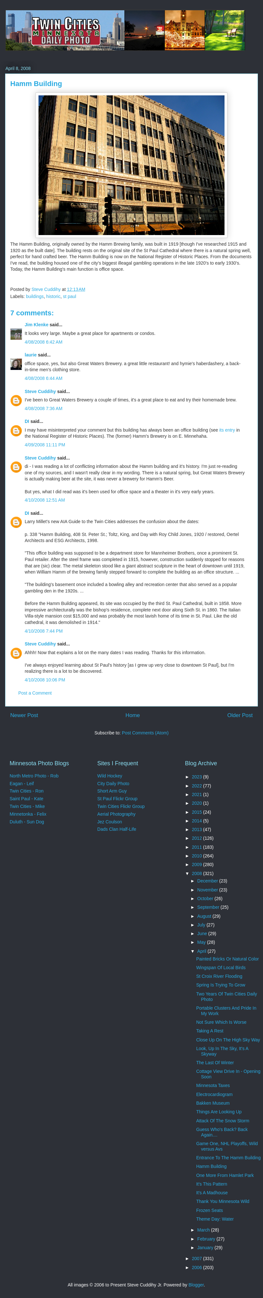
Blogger (196, 1284)
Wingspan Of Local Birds (221, 967)
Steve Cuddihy (40, 391)
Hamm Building (211, 1166)
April (202, 951)
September (208, 907)
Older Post (240, 715)
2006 (197, 1267)
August (204, 916)
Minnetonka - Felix (28, 814)
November (208, 889)
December (208, 880)
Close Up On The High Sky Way (228, 1039)
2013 (197, 829)
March (204, 1229)
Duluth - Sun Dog (27, 821)
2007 (197, 1258)
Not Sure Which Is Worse (221, 1022)
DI (27, 421)
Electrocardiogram (214, 1094)
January (206, 1247)
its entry (227, 430)
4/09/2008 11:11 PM (45, 444)
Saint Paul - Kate (26, 798)
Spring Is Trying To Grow (220, 984)
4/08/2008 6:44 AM (44, 378)
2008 (197, 873)
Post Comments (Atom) (145, 732)
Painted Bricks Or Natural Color (227, 958)
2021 (197, 794)
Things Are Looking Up (219, 1111)
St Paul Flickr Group (117, 798)
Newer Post (24, 715)
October (206, 898)
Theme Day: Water (215, 1219)
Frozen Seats (209, 1210)
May (202, 942)
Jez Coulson (109, 821)
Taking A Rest (210, 1030)
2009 (197, 864)
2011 (197, 847)
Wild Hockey (109, 775)
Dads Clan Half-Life (116, 829)
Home (132, 715)
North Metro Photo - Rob (34, 775)
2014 (197, 820)
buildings (35, 296)
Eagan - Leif (22, 783)
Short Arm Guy (112, 791)
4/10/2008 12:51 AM (45, 500)
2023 (197, 776)
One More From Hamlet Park (225, 1175)
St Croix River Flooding (219, 976)
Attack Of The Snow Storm (222, 1120)
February (206, 1238)
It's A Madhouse (212, 1192)
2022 (197, 785)
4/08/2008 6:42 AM (44, 342)
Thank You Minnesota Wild (223, 1201)
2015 (197, 812)
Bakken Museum (213, 1103)
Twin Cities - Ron (27, 791)
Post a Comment (35, 693)
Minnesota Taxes (213, 1085)
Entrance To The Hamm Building (228, 1157)
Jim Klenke (36, 324)
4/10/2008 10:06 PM (45, 679)
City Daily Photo (113, 783)
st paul (69, 296)
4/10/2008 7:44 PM (44, 631)
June (202, 933)
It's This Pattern (211, 1184)
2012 (197, 838)
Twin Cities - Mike (27, 806)
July (202, 924)
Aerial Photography (116, 814)
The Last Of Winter (215, 1062)
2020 (197, 803)
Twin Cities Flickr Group (121, 806)
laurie (31, 354)
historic (53, 296)
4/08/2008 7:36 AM (44, 408)
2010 (197, 855)
